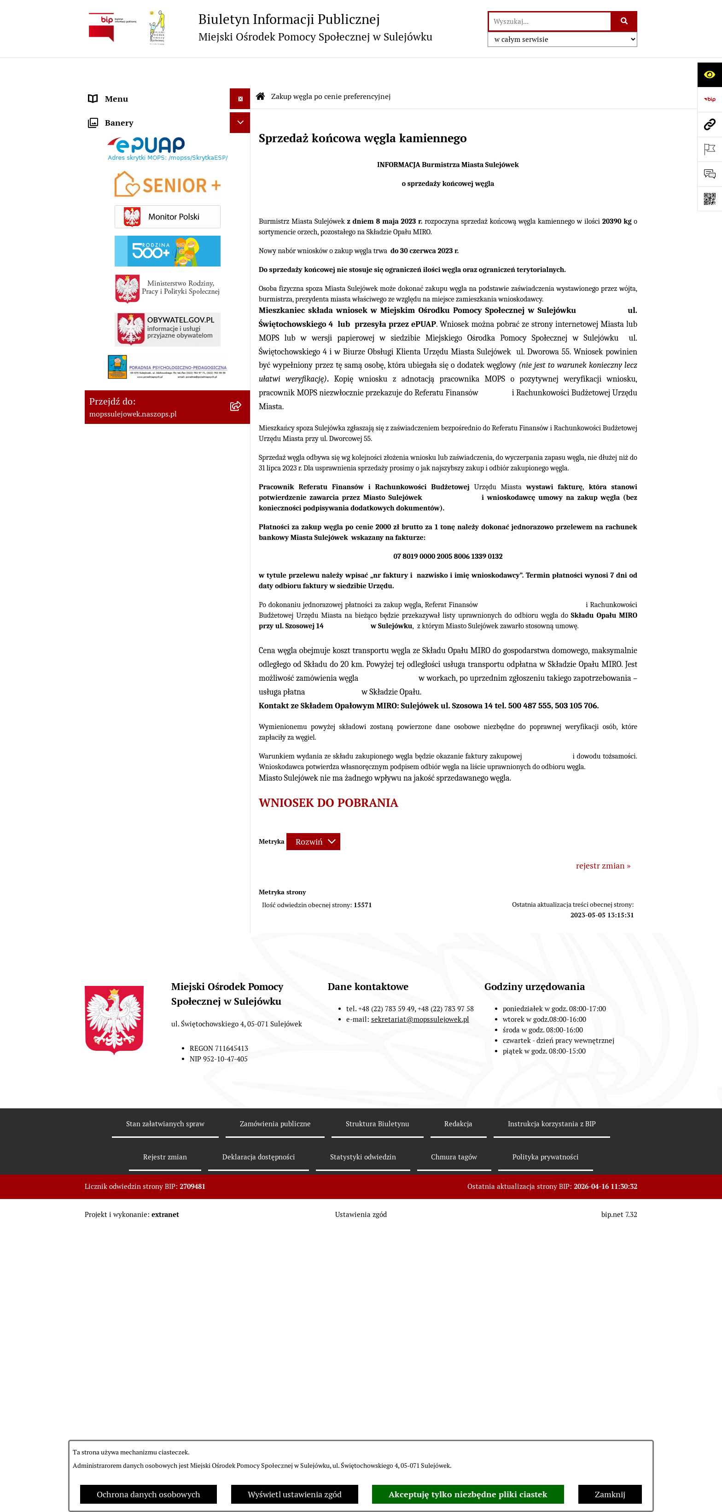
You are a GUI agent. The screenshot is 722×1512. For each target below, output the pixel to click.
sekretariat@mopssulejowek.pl (420, 1371)
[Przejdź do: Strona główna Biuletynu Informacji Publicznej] (261, 69)
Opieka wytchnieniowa (130, 814)
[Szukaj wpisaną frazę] (624, 21)
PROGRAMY (111, 855)
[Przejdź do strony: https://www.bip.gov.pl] (709, 99)
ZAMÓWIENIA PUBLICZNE (138, 233)
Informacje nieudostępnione (141, 917)
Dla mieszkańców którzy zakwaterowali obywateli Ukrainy (149, 281)
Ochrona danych (119, 938)
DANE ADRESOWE (122, 92)
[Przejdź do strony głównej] (258, 27)
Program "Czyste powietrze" (140, 876)
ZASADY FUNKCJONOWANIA (142, 254)
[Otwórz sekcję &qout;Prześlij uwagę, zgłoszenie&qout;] (709, 174)
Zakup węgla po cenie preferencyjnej (155, 793)
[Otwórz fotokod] (709, 198)
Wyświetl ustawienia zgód (295, 1494)
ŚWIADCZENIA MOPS (129, 341)
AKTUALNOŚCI (117, 192)
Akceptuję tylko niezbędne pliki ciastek (468, 1494)
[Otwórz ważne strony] (709, 149)
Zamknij (610, 1494)
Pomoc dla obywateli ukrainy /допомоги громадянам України (149, 314)
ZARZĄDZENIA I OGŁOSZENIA (145, 213)
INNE (98, 897)
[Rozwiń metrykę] (313, 814)
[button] (242, 92)
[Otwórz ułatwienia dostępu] (709, 74)
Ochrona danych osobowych (148, 1494)
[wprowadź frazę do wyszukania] (550, 21)
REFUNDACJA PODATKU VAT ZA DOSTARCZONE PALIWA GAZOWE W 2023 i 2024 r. (157, 760)
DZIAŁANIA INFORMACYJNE (142, 171)
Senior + (104, 727)
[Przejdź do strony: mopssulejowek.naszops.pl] (709, 124)
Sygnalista (108, 959)
